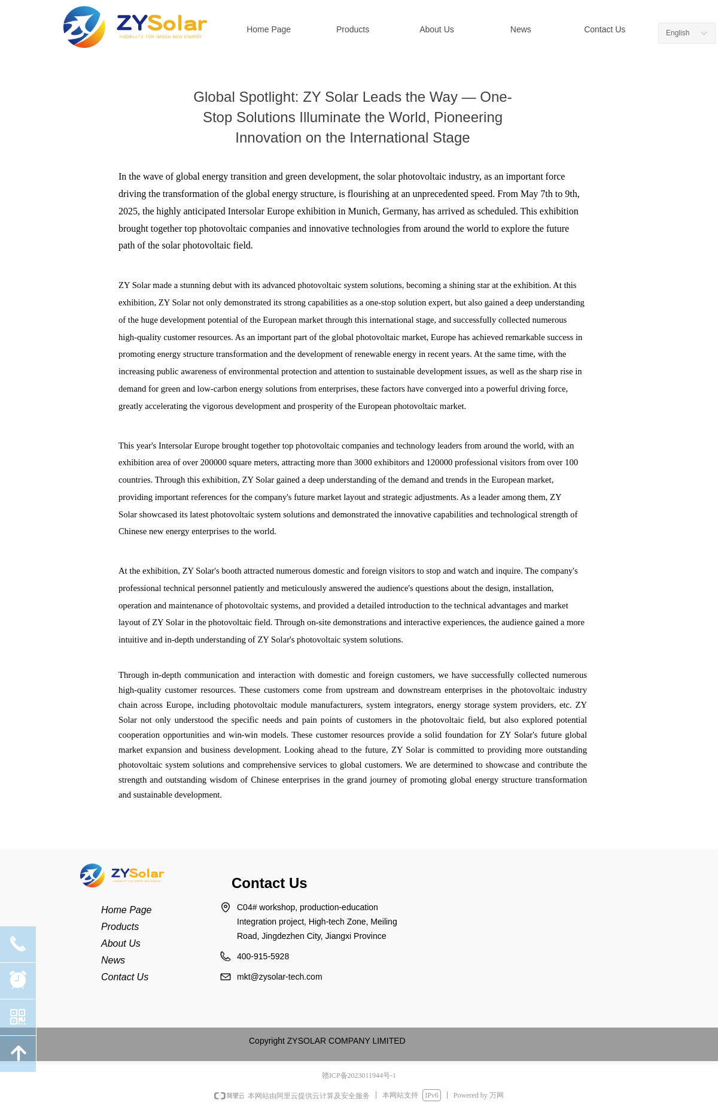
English (677, 33)
